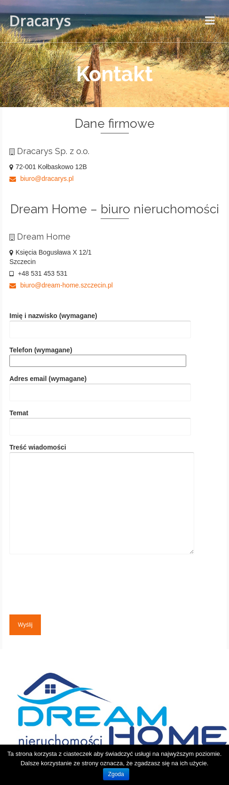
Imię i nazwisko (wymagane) (100, 322)
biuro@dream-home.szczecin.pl (61, 285)
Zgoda (116, 774)
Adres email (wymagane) (100, 385)
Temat (100, 419)
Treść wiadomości (101, 499)
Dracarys (40, 20)
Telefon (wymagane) (97, 355)
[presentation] (80, 582)
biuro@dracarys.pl (41, 178)
